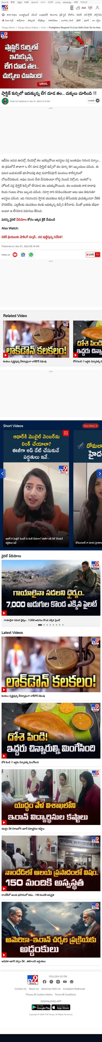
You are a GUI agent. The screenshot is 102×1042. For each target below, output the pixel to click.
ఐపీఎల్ (34, 14)
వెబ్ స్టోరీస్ (88, 14)
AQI (84, 8)
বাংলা (43, 2)
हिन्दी (13, 2)
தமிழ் (57, 2)
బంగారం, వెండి (67, 20)
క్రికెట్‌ (78, 20)
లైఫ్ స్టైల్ (63, 14)
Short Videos (13, 425)
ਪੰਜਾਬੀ (50, 2)
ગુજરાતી (34, 2)
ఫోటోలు (71, 14)
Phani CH (14, 101)
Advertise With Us (51, 989)
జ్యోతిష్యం (41, 20)
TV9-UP (83, 2)
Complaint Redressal (74, 989)
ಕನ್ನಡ (19, 2)
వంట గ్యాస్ (9, 20)
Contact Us (20, 989)
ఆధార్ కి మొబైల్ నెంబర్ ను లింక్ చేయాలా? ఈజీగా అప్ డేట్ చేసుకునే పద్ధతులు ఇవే (34, 540)
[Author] (5, 101)
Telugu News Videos (27, 27)
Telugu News (8, 27)
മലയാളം (67, 2)
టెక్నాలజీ (31, 20)
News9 (5, 2)
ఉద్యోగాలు (21, 20)
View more (90, 426)
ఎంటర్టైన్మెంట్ (24, 14)
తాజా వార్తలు (12, 14)
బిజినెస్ (79, 14)
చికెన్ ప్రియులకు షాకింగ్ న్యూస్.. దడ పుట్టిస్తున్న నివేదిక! (32, 237)
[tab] (40, 625)
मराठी (26, 2)
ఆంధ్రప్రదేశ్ (43, 14)
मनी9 (76, 2)
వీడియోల (21, 219)
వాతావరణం (53, 20)
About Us (34, 989)
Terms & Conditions (65, 994)
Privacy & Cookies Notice (39, 994)
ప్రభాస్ (86, 20)
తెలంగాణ (53, 14)
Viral (43, 27)
